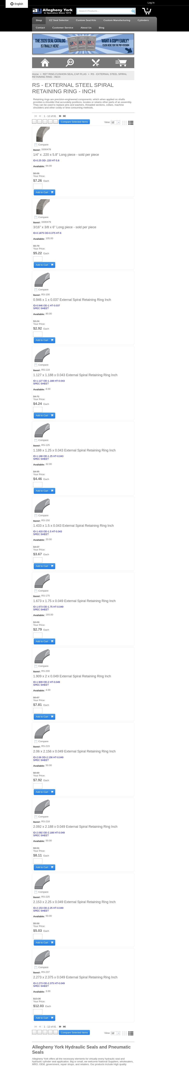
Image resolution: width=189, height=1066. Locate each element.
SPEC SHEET (40, 250)
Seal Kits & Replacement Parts (115, 1010)
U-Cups (102, 1024)
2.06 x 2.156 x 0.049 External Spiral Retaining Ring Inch (74, 551)
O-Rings (102, 962)
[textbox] (104, 11)
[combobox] (106, 11)
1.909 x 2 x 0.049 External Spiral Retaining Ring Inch (71, 500)
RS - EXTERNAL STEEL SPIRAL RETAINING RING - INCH (97, 84)
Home (9, 84)
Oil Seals (103, 969)
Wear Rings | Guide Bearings (114, 1037)
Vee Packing (105, 1030)
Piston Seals (105, 982)
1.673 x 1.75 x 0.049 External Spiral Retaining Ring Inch (74, 448)
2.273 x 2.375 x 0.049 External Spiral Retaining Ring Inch (75, 706)
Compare (20, 156)
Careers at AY (61, 961)
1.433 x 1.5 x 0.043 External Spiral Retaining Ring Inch (73, 396)
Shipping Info (61, 955)
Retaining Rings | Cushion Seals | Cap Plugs (116, 990)
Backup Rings (105, 955)
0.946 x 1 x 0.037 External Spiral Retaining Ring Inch (71, 241)
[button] (159, 11)
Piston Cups (104, 975)
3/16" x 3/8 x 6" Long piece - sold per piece (64, 190)
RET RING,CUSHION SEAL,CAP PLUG (38, 84)
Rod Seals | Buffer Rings (111, 997)
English (16, 3)
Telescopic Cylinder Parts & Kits (115, 1017)
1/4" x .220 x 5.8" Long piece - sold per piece (65, 138)
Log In (177, 2)
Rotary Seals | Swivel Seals (113, 1004)
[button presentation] (128, 127)
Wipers (102, 1043)
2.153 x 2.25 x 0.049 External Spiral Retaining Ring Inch (74, 654)
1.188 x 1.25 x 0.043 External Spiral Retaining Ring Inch (74, 345)
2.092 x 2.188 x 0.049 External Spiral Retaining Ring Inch (75, 603)
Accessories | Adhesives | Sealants (112, 948)
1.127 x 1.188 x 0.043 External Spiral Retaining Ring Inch (75, 293)
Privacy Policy (61, 948)
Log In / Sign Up (63, 980)
